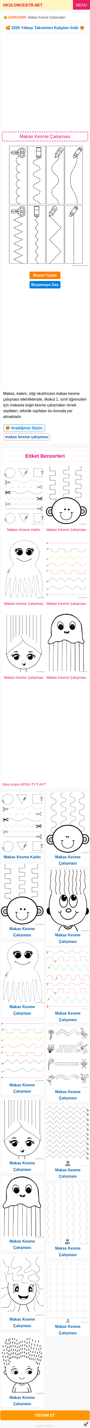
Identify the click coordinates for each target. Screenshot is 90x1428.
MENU (81, 5)
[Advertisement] (45, 82)
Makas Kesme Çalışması (66, 530)
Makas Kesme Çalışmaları (46, 17)
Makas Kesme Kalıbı (23, 530)
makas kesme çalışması (26, 437)
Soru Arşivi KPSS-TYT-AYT (24, 784)
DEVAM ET (45, 1415)
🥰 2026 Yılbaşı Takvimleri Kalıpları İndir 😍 (45, 28)
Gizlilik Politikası (45, 1425)
